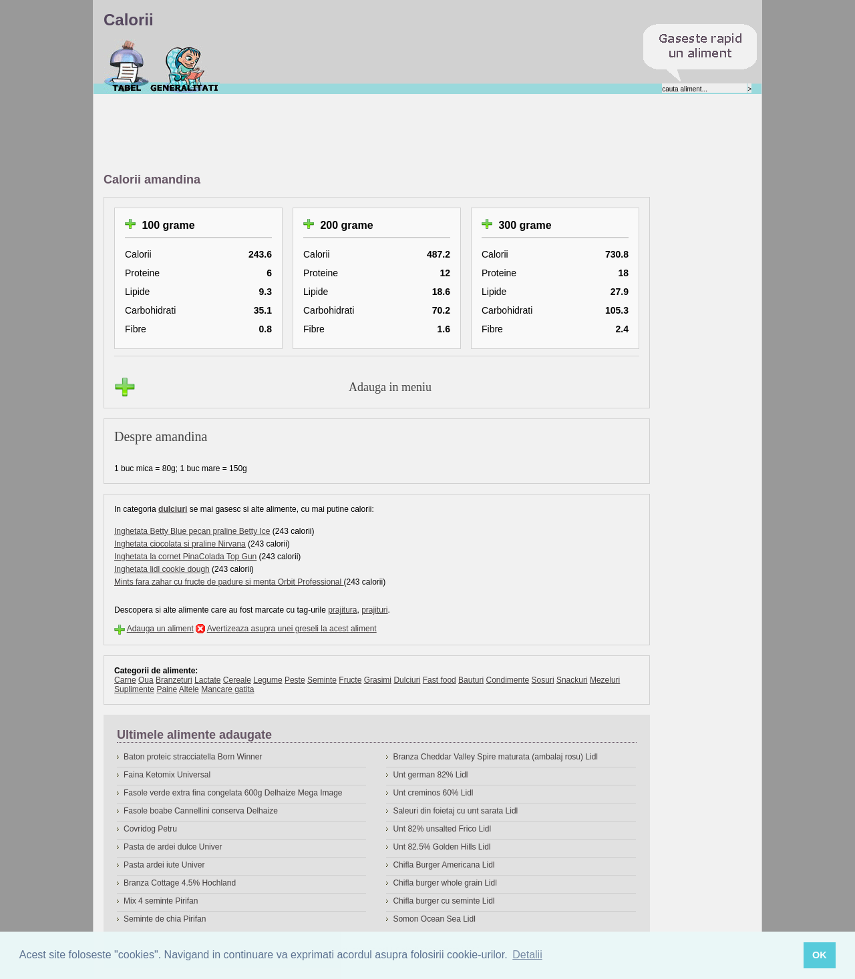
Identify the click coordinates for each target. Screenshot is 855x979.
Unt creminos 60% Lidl (433, 792)
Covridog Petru (150, 829)
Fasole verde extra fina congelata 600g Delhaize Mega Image (233, 792)
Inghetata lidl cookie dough (162, 569)
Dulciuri (406, 680)
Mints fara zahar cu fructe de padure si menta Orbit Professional (229, 582)
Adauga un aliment (160, 628)
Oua (146, 680)
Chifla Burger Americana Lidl (443, 865)
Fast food (439, 680)
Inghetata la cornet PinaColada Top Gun (185, 556)
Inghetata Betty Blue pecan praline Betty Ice (192, 531)
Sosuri (543, 680)
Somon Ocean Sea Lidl (434, 919)
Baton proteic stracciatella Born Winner (193, 756)
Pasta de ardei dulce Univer (173, 847)
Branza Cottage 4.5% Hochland (180, 883)
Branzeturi (174, 680)
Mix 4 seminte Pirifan (161, 901)
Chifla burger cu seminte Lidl (443, 901)
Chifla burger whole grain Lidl (444, 883)
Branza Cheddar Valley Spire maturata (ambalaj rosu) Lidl (495, 756)
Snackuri (572, 680)
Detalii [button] (527, 954)
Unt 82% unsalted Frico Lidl (442, 829)
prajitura (342, 610)
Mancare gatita (227, 689)
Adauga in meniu (390, 387)
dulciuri (172, 509)
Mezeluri (605, 680)
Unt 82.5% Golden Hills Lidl (441, 847)
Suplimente (134, 689)
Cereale (237, 680)
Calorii (127, 66)
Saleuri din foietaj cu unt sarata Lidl (455, 810)
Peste (295, 680)
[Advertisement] (347, 134)
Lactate (207, 680)
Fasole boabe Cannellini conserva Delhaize (201, 810)
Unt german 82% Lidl (430, 774)
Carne (125, 680)
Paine (166, 689)
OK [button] (819, 955)
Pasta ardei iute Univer (164, 865)
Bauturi (471, 680)
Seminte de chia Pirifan (165, 919)
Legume (267, 680)
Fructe (350, 680)
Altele (189, 689)
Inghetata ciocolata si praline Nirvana (180, 544)
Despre (185, 66)
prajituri (374, 610)
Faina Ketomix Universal (167, 774)
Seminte (322, 680)
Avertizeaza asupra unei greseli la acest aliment (292, 628)
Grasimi (377, 680)
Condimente (507, 680)
